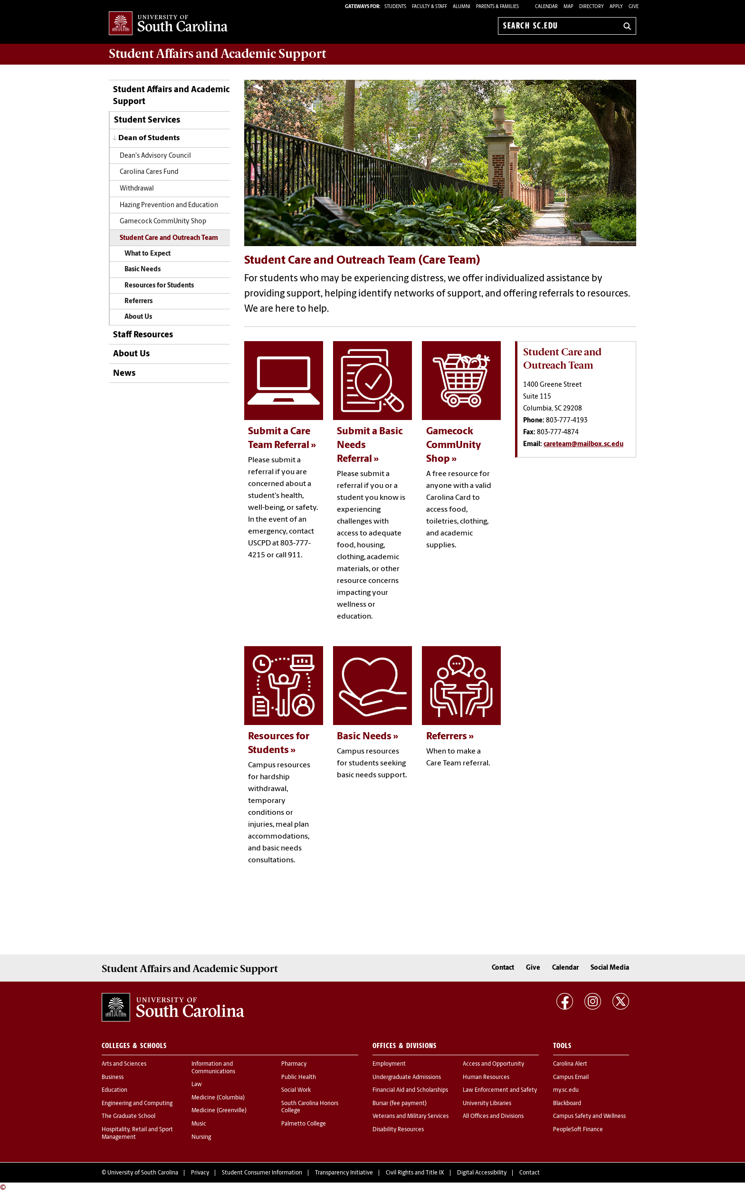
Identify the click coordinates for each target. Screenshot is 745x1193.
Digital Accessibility (481, 1173)
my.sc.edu (566, 1090)
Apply (616, 7)
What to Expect (147, 254)
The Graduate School (128, 1116)
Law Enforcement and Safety (500, 1090)
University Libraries (487, 1104)
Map (568, 7)
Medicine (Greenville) (219, 1111)
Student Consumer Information (262, 1173)
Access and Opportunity (493, 1064)
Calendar (546, 7)
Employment (389, 1064)
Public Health (298, 1077)
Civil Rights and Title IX (415, 1173)
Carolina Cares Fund (149, 172)
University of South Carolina (142, 1173)
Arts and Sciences (124, 1064)
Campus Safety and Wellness (589, 1116)
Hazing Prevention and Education (169, 205)
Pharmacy (293, 1064)
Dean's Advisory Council (155, 156)
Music (198, 1124)
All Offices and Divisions (493, 1116)
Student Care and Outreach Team (169, 238)
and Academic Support (217, 54)
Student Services (147, 120)
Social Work (296, 1090)
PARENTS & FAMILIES (497, 7)
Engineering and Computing (137, 1104)
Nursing (201, 1137)
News (124, 373)
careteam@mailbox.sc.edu (583, 444)
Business (113, 1077)
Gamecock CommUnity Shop (163, 222)
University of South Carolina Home (168, 24)
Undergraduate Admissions (406, 1077)
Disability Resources (398, 1130)
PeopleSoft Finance (578, 1130)
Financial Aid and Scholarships (410, 1090)
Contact (503, 968)
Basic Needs (142, 270)
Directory (591, 7)
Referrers (138, 301)
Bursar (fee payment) (399, 1104)
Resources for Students (159, 286)
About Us (138, 317)
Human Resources (486, 1077)
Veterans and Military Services (410, 1116)
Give (634, 7)
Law (196, 1085)
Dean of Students (149, 138)
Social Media (610, 968)
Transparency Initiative (344, 1173)
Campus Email (571, 1077)
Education (114, 1090)
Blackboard (567, 1104)
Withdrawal (137, 189)
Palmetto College (303, 1124)
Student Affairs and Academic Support (171, 96)
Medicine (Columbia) (218, 1098)
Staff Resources (143, 335)
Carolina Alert (570, 1064)
